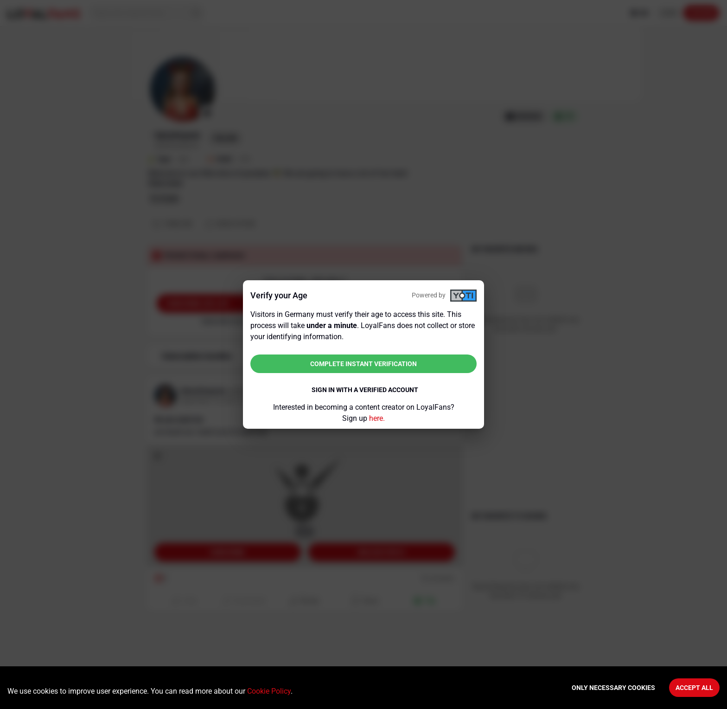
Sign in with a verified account (365, 389)
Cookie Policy (269, 691)
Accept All (694, 687)
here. (377, 418)
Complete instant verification (363, 363)
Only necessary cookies (613, 687)
